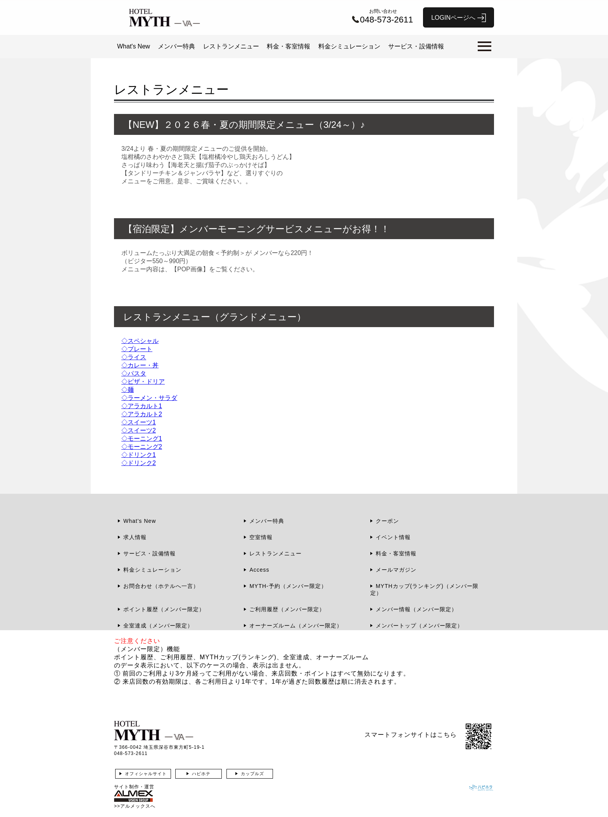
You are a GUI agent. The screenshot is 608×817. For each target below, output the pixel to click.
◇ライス (133, 357)
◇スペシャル (140, 341)
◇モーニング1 (141, 438)
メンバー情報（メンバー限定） (416, 609)
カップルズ (252, 773)
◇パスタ (133, 373)
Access (259, 570)
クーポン (387, 521)
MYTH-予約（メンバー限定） (287, 586)
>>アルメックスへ (134, 806)
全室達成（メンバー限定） (158, 625)
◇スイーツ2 (138, 430)
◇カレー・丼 (140, 365)
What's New (133, 46)
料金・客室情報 (288, 46)
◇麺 (127, 389)
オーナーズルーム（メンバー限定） (295, 625)
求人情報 (135, 537)
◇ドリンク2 (138, 463)
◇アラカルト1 (141, 406)
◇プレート (136, 349)
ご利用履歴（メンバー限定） (287, 609)
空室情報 (261, 537)
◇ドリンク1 (138, 455)
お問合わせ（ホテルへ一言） (161, 586)
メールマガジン (396, 570)
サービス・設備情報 (416, 46)
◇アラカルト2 (141, 414)
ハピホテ (201, 773)
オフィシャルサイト (146, 773)
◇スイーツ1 (138, 422)
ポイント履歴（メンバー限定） (164, 609)
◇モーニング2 (141, 446)
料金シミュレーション (349, 46)
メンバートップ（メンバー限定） (419, 625)
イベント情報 (393, 537)
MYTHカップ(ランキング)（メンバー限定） (424, 589)
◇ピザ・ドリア (143, 381)
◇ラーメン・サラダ (149, 398)
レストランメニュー (231, 46)
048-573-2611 (131, 753)
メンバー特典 (176, 46)
